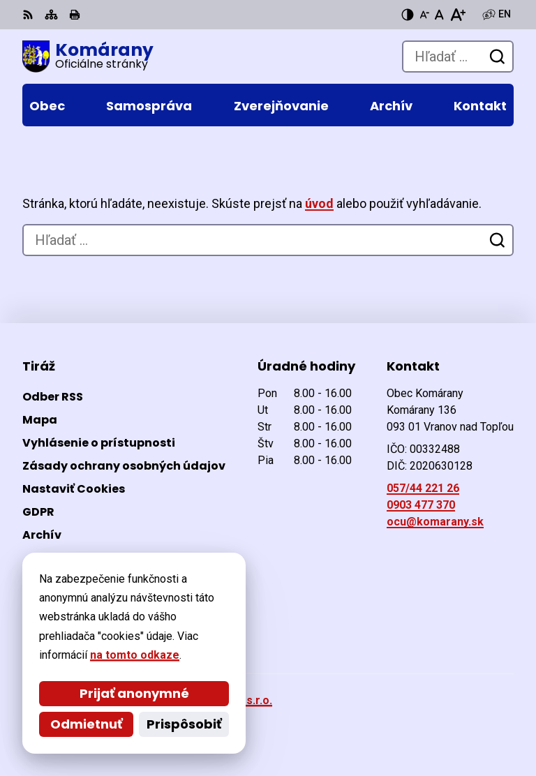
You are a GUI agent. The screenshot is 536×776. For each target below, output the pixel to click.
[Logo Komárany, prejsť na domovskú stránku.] (88, 56)
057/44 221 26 (423, 488)
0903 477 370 (421, 505)
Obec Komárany (188, 719)
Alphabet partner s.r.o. (213, 700)
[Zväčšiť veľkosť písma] (457, 14)
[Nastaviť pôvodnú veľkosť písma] (439, 14)
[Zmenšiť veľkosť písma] (424, 14)
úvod (319, 203)
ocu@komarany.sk (435, 521)
